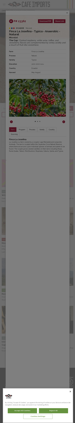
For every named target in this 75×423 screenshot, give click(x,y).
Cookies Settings (38, 416)
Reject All (53, 410)
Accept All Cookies (22, 410)
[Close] (70, 391)
